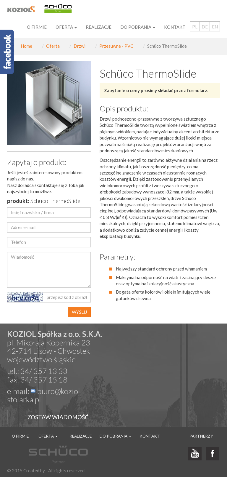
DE (205, 26)
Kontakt (174, 27)
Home (26, 46)
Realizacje (98, 27)
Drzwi (79, 46)
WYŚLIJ (79, 312)
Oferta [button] (66, 27)
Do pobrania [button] (137, 27)
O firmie (37, 27)
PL (194, 26)
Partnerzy (201, 436)
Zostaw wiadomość (58, 417)
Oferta (53, 46)
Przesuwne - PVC (116, 46)
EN (215, 26)
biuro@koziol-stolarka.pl (44, 395)
